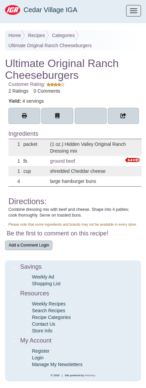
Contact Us (43, 324)
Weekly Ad (43, 277)
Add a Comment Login (29, 245)
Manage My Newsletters (57, 364)
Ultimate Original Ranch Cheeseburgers (50, 45)
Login (37, 357)
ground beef (62, 161)
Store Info (42, 330)
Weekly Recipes (49, 303)
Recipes (36, 35)
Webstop (90, 375)
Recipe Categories (51, 317)
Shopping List (46, 283)
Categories (63, 35)
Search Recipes (48, 310)
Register (40, 351)
